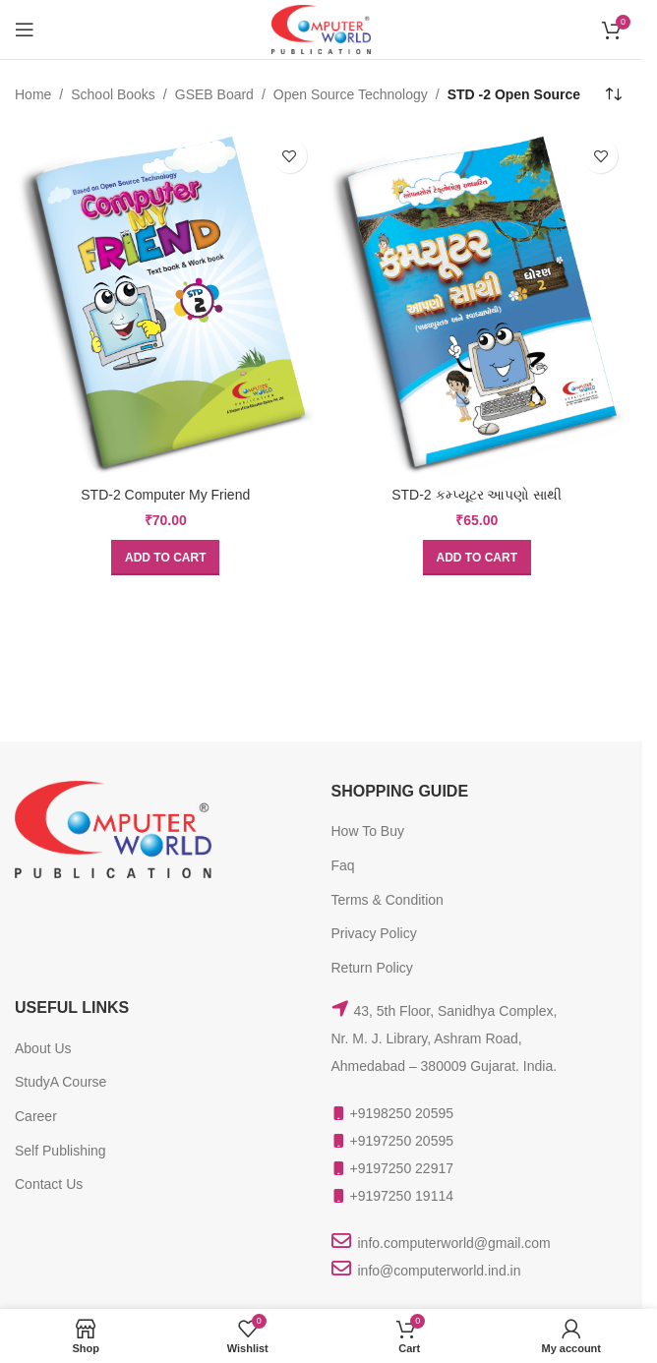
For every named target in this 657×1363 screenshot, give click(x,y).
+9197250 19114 (402, 1196)
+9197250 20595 (402, 1141)
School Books (113, 94)
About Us (43, 1048)
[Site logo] (321, 28)
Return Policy (372, 968)
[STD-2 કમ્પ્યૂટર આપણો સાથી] (477, 303)
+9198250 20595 (402, 1113)
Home (33, 94)
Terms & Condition (387, 900)
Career (36, 1116)
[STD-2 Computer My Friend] (166, 303)
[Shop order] (612, 94)
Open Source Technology (350, 94)
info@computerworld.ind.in (439, 1270)
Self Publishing (60, 1150)
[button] (165, 557)
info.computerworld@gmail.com (454, 1243)
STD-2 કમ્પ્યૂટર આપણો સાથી (476, 495)
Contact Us (49, 1184)
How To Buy (367, 831)
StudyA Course (60, 1082)
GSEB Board (214, 94)
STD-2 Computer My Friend (165, 495)
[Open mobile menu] (24, 29)
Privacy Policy (374, 933)
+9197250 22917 (402, 1168)
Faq (343, 865)
